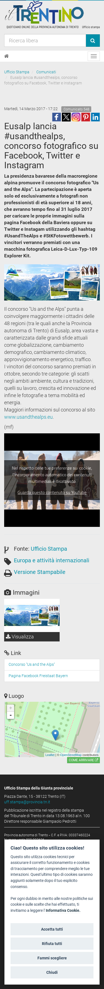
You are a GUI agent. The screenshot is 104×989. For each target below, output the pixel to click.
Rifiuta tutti (52, 943)
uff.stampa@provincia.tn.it (27, 802)
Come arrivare (83, 760)
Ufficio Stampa (16, 72)
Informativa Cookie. (63, 910)
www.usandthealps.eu (28, 417)
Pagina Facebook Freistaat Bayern (38, 676)
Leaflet (50, 755)
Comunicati (46, 72)
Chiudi (52, 972)
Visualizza (20, 637)
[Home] (6, 56)
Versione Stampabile (39, 572)
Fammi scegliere (52, 958)
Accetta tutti (52, 929)
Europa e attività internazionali (51, 560)
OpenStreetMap (71, 755)
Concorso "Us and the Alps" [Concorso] (32, 664)
